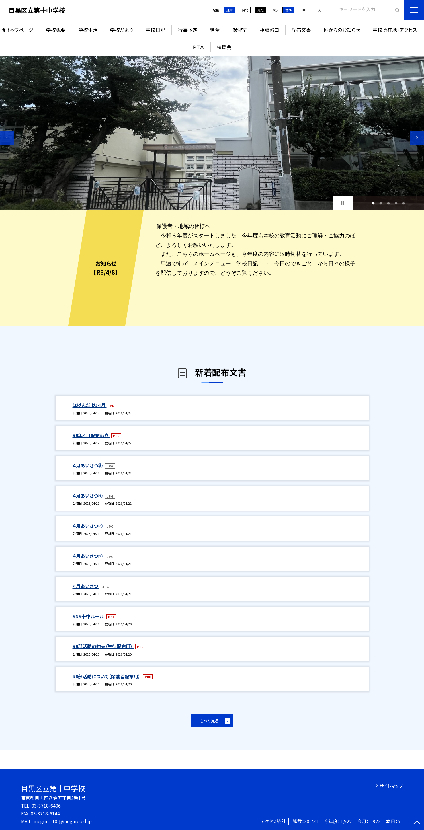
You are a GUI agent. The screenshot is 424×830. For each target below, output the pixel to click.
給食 (215, 29)
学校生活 (88, 29)
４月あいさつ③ (88, 525)
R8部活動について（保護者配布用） (107, 676)
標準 (288, 10)
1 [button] (373, 203)
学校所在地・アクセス (395, 29)
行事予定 (187, 29)
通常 (229, 10)
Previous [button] (7, 138)
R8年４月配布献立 (91, 435)
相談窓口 (269, 29)
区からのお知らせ (342, 29)
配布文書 (301, 29)
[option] (212, 133)
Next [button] (417, 138)
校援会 (224, 46)
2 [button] (381, 203)
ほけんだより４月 (90, 405)
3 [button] (388, 203)
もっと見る (209, 721)
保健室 (239, 29)
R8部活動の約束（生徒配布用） (103, 646)
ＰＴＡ (198, 46)
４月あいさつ (86, 586)
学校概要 (55, 29)
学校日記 (155, 29)
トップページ (20, 29)
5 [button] (403, 203)
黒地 (260, 10)
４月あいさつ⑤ (88, 465)
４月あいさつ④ (88, 495)
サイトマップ (391, 785)
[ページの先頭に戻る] (417, 823)
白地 (245, 10)
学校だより (121, 29)
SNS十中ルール (89, 616)
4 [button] (396, 203)
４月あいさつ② (88, 555)
